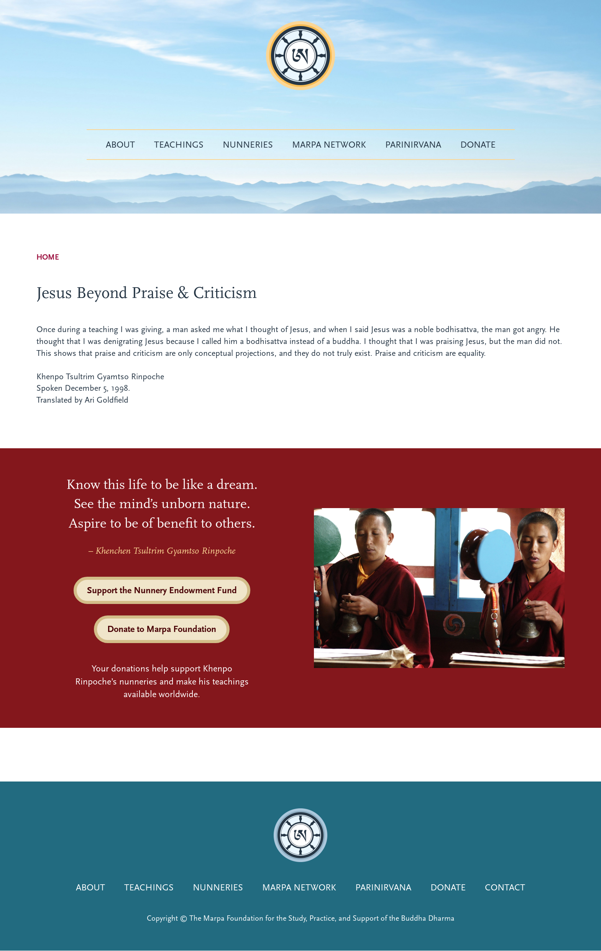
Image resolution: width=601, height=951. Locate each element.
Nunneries (248, 144)
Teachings (179, 144)
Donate (478, 144)
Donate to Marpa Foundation (161, 629)
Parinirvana (413, 144)
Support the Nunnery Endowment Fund (162, 590)
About (120, 144)
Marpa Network (329, 144)
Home (47, 257)
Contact (505, 887)
